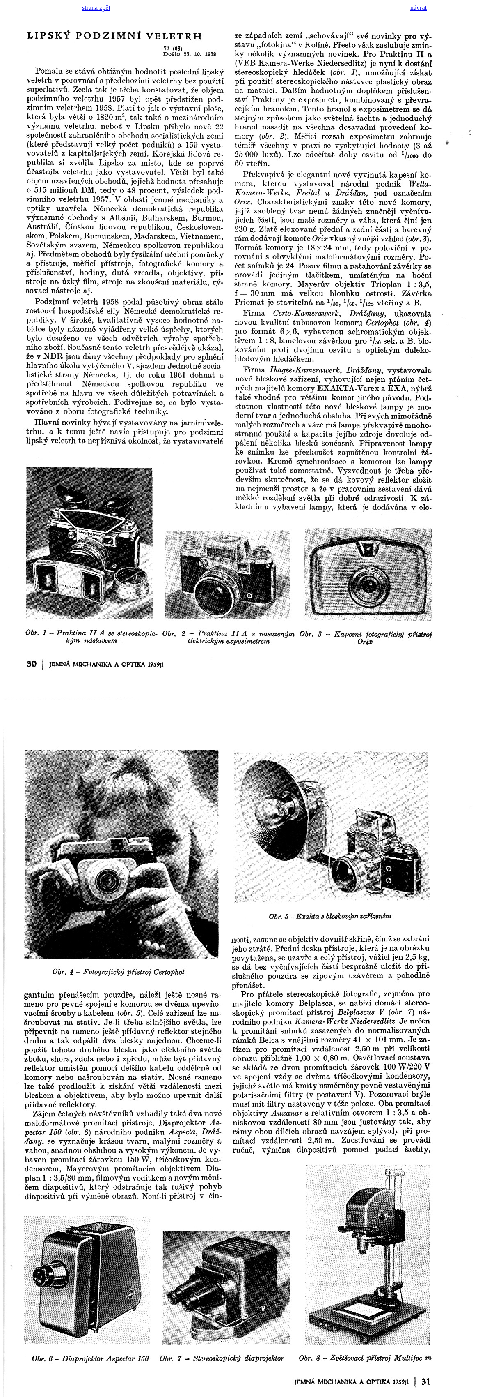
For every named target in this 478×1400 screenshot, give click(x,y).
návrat (418, 7)
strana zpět (96, 7)
